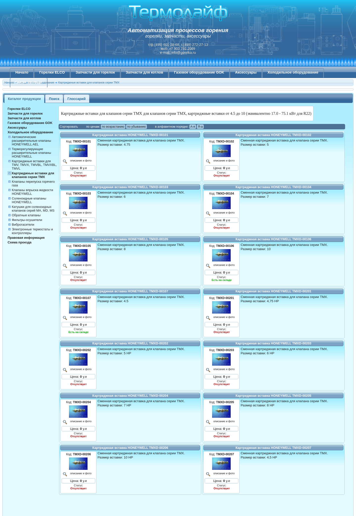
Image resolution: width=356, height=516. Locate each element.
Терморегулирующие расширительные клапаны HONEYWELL (31, 152)
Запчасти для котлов (144, 72)
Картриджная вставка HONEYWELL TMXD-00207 (274, 448)
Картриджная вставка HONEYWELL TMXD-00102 (274, 135)
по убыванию (136, 126)
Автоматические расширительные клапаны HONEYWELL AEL (31, 140)
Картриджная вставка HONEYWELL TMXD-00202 (130, 343)
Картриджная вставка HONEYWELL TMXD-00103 (130, 187)
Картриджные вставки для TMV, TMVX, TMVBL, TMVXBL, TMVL (34, 164)
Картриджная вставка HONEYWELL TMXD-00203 (274, 343)
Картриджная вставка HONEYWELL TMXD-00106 (274, 239)
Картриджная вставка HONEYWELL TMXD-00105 (130, 239)
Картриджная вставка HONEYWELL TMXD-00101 (130, 135)
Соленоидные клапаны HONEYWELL (29, 200)
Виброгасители (23, 224)
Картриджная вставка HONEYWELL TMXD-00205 (274, 395)
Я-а (200, 126)
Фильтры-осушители (27, 220)
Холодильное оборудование (292, 72)
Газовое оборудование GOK (199, 72)
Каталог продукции (24, 99)
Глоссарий (76, 99)
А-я (192, 126)
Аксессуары (246, 72)
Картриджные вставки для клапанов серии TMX (33, 175)
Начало (21, 72)
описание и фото (80, 160)
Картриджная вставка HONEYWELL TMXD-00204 (130, 395)
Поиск (54, 99)
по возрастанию (113, 126)
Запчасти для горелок (95, 72)
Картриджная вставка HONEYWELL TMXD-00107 (130, 291)
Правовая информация (26, 237)
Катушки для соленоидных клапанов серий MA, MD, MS (33, 208)
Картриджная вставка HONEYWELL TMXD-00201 (274, 291)
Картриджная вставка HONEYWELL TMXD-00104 (274, 187)
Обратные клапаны (26, 215)
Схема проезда (28, 82)
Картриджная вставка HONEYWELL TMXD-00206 (130, 448)
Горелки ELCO (52, 72)
